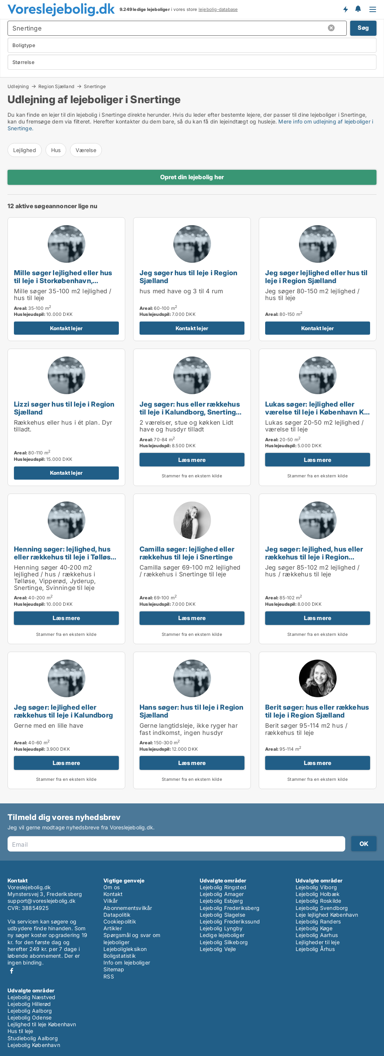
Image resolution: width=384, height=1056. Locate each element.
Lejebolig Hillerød (29, 1004)
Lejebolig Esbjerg (221, 901)
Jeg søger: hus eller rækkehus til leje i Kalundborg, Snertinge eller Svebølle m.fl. (190, 412)
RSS (108, 976)
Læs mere (192, 459)
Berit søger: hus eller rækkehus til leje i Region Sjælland (317, 711)
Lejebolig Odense (30, 1017)
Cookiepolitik (119, 921)
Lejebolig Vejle (218, 949)
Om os (111, 887)
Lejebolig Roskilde (319, 901)
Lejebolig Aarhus (317, 935)
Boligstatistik (119, 955)
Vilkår (110, 901)
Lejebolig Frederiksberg (230, 908)
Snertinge (95, 86)
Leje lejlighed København (327, 914)
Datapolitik (117, 914)
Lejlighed (24, 150)
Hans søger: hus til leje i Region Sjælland (192, 711)
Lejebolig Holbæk (318, 894)
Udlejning (18, 86)
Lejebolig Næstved (31, 997)
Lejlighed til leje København (42, 1024)
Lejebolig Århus (315, 949)
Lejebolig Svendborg (322, 908)
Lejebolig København (34, 1045)
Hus (56, 150)
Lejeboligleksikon (125, 949)
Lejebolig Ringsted (223, 887)
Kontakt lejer (66, 328)
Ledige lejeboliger (222, 935)
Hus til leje (20, 1031)
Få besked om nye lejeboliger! (345, 9)
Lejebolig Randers (318, 921)
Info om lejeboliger (126, 962)
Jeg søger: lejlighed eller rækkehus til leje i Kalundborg (63, 711)
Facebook (12, 970)
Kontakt (113, 894)
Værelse (86, 150)
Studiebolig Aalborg (33, 1038)
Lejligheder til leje (318, 942)
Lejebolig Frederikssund (230, 921)
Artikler (112, 928)
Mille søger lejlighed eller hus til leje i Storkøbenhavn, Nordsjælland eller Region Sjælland (63, 284)
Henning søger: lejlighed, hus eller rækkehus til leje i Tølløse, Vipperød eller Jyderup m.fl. (65, 557)
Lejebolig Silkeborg (224, 942)
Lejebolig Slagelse (223, 914)
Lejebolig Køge (314, 928)
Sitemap (113, 969)
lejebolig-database (218, 9)
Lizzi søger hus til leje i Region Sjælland (64, 408)
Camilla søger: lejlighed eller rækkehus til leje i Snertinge (187, 553)
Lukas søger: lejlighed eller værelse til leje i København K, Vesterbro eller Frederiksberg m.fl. (315, 416)
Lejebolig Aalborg (30, 1010)
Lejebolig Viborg (316, 887)
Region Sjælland (56, 86)
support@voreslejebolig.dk (42, 901)
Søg (363, 27)
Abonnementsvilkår (127, 908)
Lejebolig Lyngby (221, 928)
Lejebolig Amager (222, 894)
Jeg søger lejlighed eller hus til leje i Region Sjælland (316, 276)
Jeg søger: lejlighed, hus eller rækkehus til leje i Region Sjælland (314, 557)
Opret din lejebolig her (192, 177)
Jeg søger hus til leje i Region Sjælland (188, 276)
